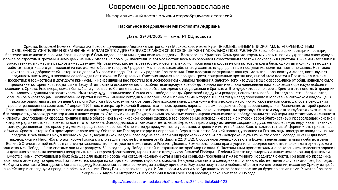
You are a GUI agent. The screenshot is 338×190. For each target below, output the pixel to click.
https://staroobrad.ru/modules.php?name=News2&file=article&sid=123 (169, 181)
